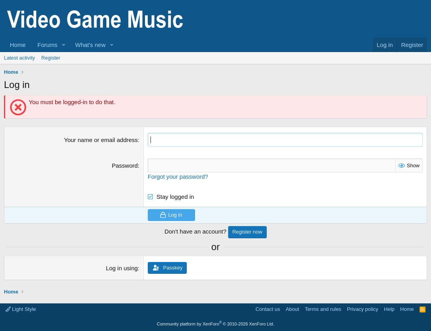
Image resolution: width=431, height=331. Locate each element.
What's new (90, 44)
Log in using (122, 268)
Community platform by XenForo (215, 324)
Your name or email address (101, 140)
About (292, 309)
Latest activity (19, 58)
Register (50, 58)
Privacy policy (362, 309)
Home (18, 44)
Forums (47, 44)
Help (389, 309)
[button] (63, 44)
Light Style (21, 309)
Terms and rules (323, 309)
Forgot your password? (178, 176)
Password (125, 165)
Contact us (268, 309)
